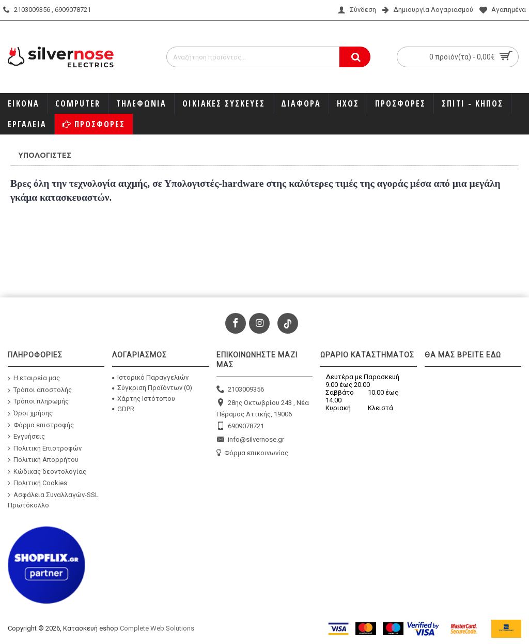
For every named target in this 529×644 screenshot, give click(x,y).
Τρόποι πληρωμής (38, 401)
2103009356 (240, 390)
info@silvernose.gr (250, 440)
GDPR (123, 409)
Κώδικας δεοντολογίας (47, 472)
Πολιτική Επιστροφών (45, 448)
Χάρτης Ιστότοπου (143, 398)
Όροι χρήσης (30, 413)
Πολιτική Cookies (37, 483)
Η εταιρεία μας (34, 378)
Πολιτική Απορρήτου (43, 460)
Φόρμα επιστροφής (41, 425)
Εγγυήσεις (26, 436)
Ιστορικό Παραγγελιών (150, 377)
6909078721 (240, 426)
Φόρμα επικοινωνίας (252, 453)
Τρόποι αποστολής (40, 389)
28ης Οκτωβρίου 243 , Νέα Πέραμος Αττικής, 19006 (262, 407)
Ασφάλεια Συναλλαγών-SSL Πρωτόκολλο (53, 500)
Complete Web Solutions (157, 628)
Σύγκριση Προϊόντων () (152, 388)
